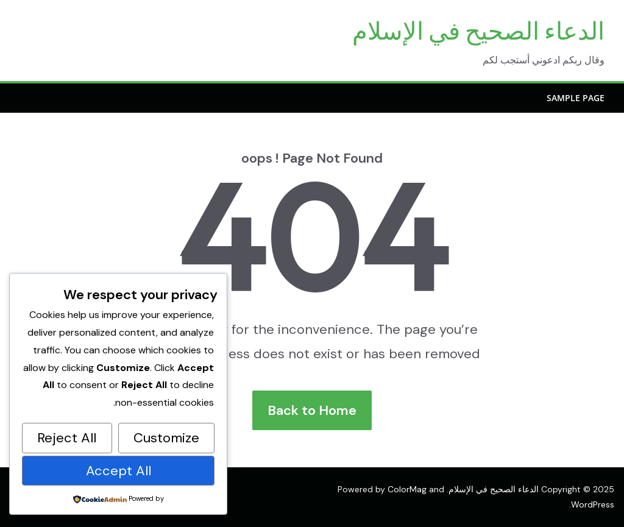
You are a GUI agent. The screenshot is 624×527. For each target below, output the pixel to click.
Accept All (118, 470)
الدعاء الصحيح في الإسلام (478, 30)
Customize (166, 438)
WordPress (592, 504)
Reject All (66, 438)
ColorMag (407, 489)
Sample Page (575, 98)
